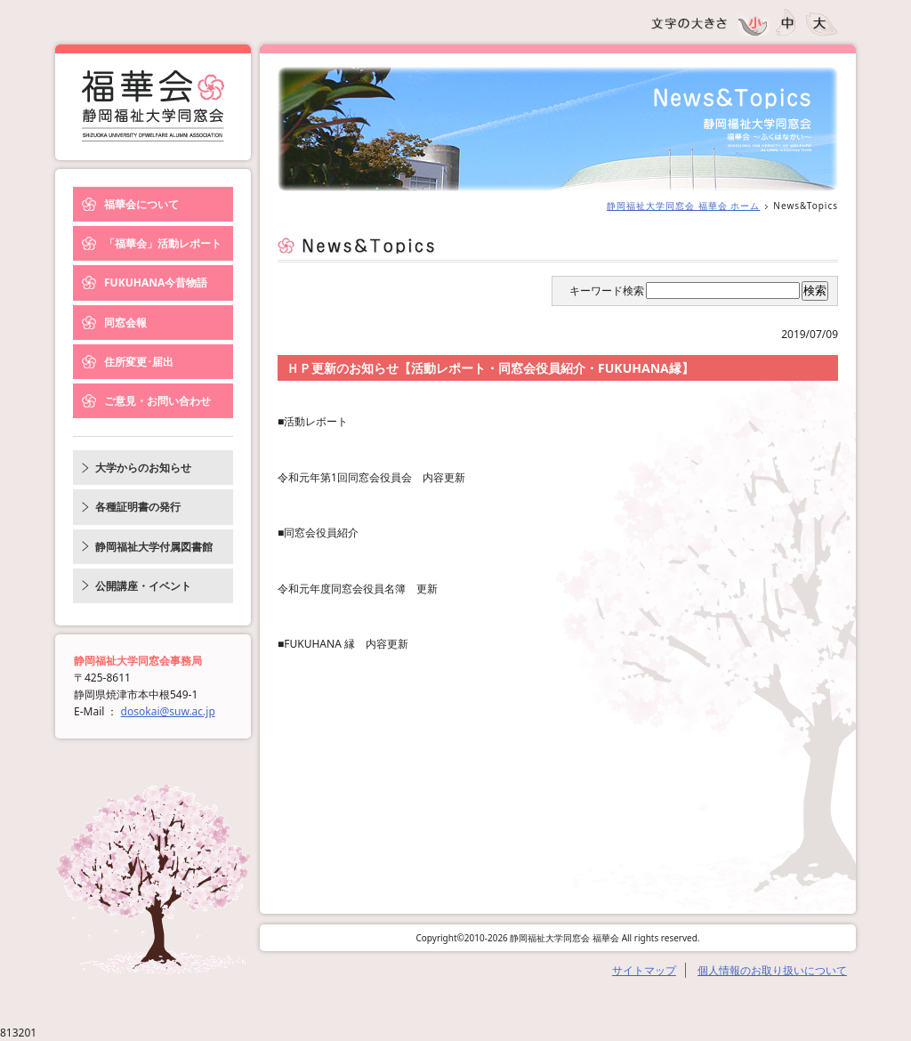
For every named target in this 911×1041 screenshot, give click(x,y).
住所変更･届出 (138, 361)
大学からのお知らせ (143, 467)
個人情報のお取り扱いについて (772, 970)
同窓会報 (125, 322)
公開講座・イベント (143, 585)
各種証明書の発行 (138, 506)
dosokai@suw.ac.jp (168, 711)
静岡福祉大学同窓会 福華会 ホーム (683, 205)
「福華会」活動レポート (163, 243)
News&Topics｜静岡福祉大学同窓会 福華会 (153, 105)
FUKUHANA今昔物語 (155, 282)
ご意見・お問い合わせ (157, 400)
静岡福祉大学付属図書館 (154, 546)
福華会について (141, 204)
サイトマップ (644, 970)
